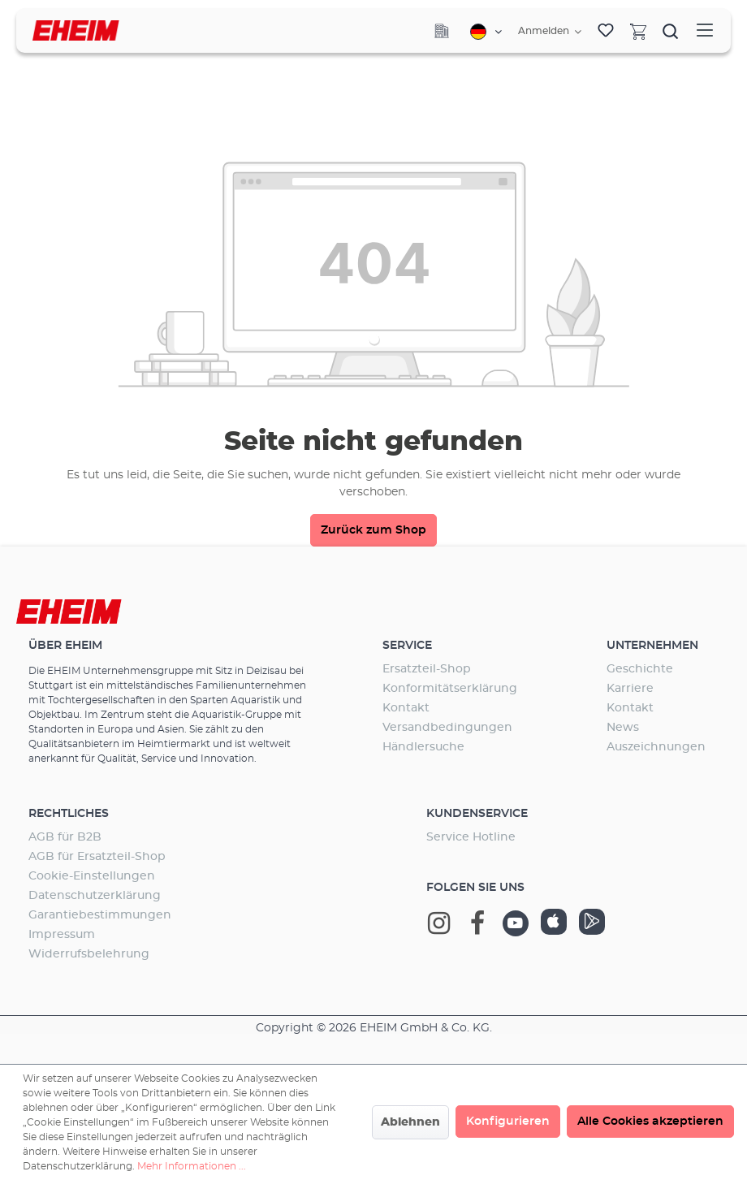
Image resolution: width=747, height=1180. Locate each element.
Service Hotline (471, 837)
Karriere (630, 688)
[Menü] (705, 30)
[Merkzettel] (606, 31)
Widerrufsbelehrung (88, 954)
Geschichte (640, 669)
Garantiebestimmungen (99, 915)
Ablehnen (410, 1122)
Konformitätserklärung (449, 688)
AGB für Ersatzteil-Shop (97, 856)
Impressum (61, 934)
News (623, 727)
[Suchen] (671, 31)
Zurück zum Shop (373, 530)
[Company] (442, 31)
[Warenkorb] (638, 31)
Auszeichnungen (656, 747)
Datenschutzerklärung (94, 895)
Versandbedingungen (447, 727)
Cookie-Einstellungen (91, 876)
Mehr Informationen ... (191, 1166)
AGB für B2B (64, 837)
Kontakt (406, 708)
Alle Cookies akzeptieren (650, 1121)
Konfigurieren (508, 1121)
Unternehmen (652, 645)
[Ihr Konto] (550, 31)
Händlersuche (423, 747)
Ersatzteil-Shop (426, 669)
